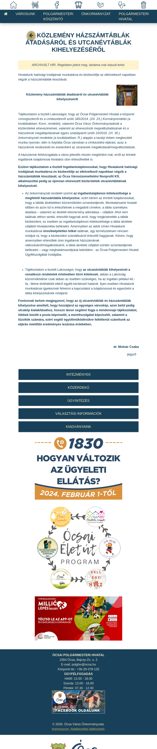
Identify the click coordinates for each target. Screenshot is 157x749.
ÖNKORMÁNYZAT (96, 14)
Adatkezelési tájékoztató (87, 729)
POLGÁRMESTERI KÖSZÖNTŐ (58, 16)
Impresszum (60, 729)
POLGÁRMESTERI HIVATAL (134, 16)
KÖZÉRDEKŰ (78, 387)
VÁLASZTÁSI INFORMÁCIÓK (78, 413)
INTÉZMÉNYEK (78, 374)
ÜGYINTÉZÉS (78, 401)
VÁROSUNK (25, 14)
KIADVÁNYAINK (78, 427)
